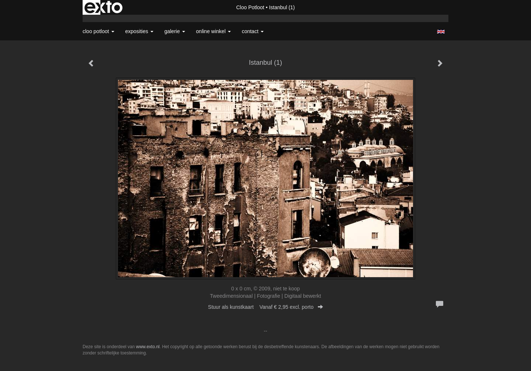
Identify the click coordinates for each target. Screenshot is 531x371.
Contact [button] (253, 31)
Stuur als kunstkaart (265, 307)
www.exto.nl (148, 346)
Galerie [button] (174, 31)
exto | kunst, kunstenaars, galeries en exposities (103, 7)
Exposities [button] (139, 31)
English (441, 31)
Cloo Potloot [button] (98, 31)
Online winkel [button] (213, 31)
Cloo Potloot (250, 7)
